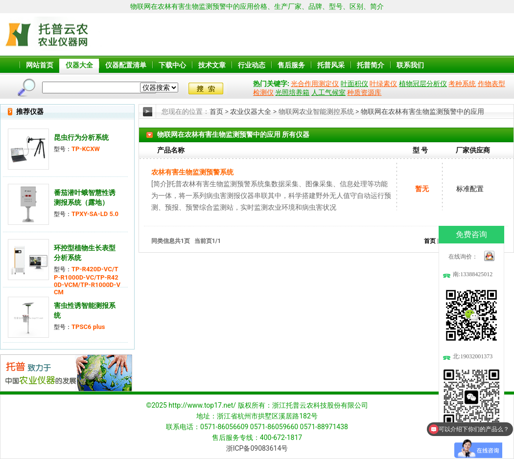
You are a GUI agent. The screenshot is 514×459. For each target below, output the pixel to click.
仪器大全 (79, 65)
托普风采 (331, 65)
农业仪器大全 (250, 111)
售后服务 (291, 65)
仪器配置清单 (125, 65)
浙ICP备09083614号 (257, 448)
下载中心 (172, 65)
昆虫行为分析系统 (81, 137)
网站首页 (39, 65)
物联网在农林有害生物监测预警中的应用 (422, 111)
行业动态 (251, 65)
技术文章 (212, 65)
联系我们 (410, 65)
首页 (216, 111)
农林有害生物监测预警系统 (192, 172)
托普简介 (370, 65)
